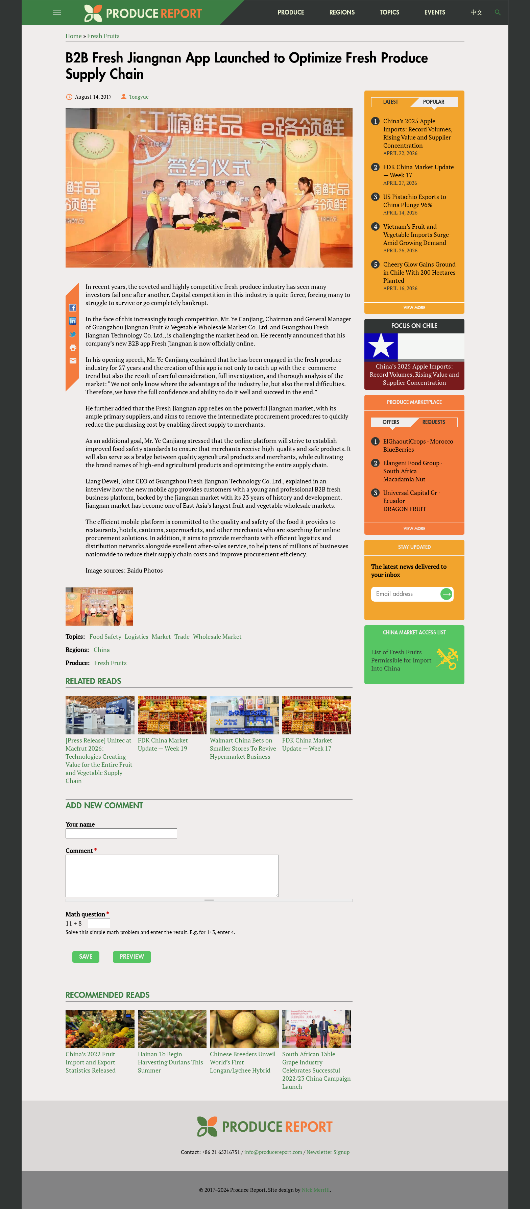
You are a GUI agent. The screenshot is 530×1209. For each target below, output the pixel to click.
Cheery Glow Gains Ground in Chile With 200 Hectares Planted (419, 272)
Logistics (136, 636)
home (248, 12)
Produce (291, 12)
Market (161, 636)
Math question (87, 914)
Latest (390, 102)
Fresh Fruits (110, 663)
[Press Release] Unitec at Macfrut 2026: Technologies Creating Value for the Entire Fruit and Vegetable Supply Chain (99, 760)
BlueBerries (398, 449)
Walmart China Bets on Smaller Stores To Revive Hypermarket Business (243, 748)
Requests (434, 422)
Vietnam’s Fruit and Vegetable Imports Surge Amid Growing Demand (416, 234)
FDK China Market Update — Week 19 (163, 744)
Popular (433, 102)
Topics (389, 12)
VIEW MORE (414, 308)
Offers (391, 422)
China (102, 650)
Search (498, 12)
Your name (80, 824)
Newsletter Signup (328, 1152)
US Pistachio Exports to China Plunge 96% (414, 201)
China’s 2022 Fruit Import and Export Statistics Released (91, 1062)
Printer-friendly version (73, 348)
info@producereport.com (273, 1152)
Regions (342, 12)
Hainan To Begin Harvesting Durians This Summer (170, 1062)
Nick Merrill (316, 1189)
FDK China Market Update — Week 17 (307, 744)
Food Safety (105, 636)
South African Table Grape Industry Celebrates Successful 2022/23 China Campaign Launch (316, 1070)
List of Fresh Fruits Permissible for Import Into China (401, 660)
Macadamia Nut (404, 479)
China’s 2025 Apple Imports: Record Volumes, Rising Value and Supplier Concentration (417, 133)
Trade (182, 636)
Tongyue (139, 96)
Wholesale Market (217, 636)
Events (435, 12)
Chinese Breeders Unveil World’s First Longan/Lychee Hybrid (242, 1062)
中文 (477, 12)
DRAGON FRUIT (404, 509)
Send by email (73, 361)
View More (414, 529)
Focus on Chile (414, 326)
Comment (81, 851)
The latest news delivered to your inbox (409, 570)
